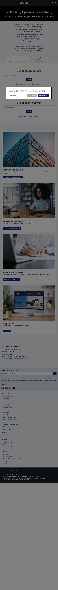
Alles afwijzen (32, 95)
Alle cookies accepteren (44, 95)
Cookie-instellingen (12, 95)
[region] (29, 93)
